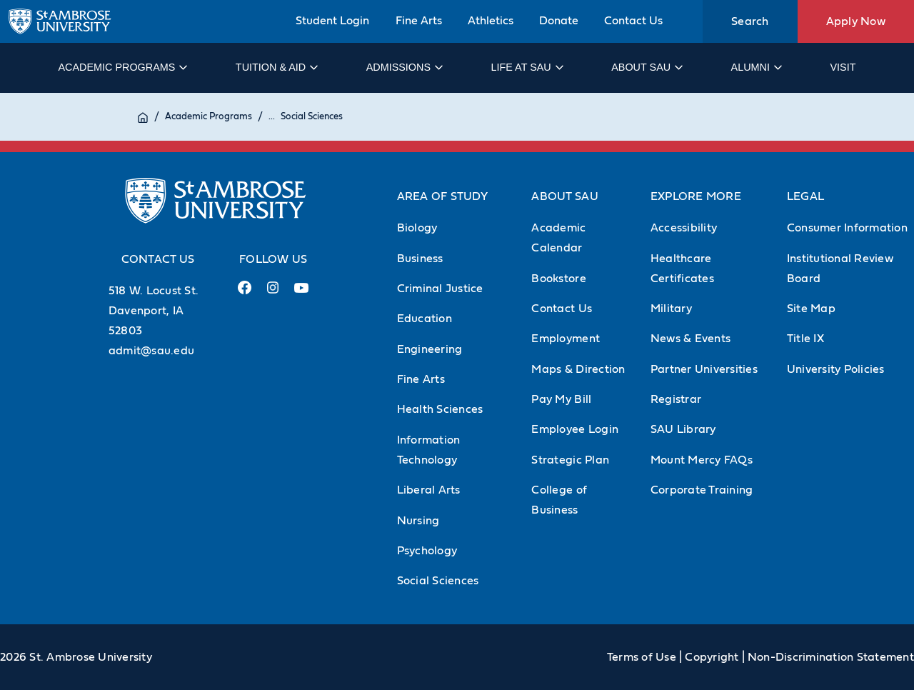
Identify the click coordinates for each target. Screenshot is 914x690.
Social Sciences (312, 116)
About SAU (646, 67)
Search (750, 21)
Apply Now (855, 21)
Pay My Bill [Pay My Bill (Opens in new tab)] (561, 399)
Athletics (490, 20)
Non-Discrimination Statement (831, 657)
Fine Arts (419, 20)
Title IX (805, 338)
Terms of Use (641, 657)
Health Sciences (440, 409)
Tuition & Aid (276, 67)
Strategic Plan (570, 460)
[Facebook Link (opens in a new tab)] (244, 293)
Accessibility (684, 228)
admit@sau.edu (151, 350)
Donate (558, 20)
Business (420, 258)
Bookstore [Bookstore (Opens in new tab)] (558, 278)
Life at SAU (526, 67)
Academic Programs (122, 67)
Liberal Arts (429, 490)
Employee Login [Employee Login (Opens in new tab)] (574, 429)
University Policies (836, 369)
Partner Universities (704, 369)
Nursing (418, 520)
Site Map (811, 308)
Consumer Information (847, 228)
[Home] (143, 116)
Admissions (403, 67)
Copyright (711, 657)
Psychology (427, 550)
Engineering (430, 349)
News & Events (690, 338)
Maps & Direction (578, 369)
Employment (565, 338)
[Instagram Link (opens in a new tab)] (272, 293)
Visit (842, 67)
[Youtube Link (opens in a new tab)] (301, 293)
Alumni (755, 67)
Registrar (676, 399)
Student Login (332, 20)
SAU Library (683, 429)
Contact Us (633, 20)
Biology (417, 228)
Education (424, 318)
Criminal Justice (440, 288)
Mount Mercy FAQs (702, 460)
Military (671, 308)
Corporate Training (702, 490)
